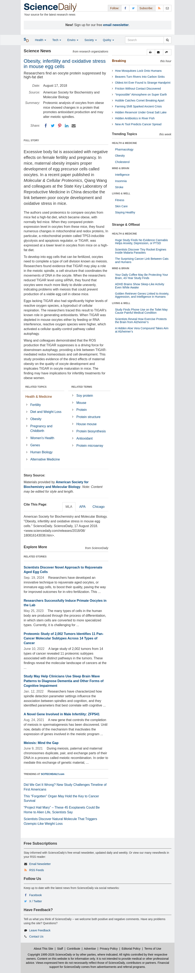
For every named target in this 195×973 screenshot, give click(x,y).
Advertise (90, 948)
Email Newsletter (40, 864)
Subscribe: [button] (146, 8)
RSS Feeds (36, 870)
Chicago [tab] (98, 506)
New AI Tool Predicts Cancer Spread (138, 124)
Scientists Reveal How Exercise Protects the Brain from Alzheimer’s (141, 320)
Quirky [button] (108, 40)
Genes (35, 445)
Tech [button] (56, 40)
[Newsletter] (167, 8)
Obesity (35, 419)
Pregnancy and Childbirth (41, 428)
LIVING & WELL (121, 193)
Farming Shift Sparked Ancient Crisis (138, 106)
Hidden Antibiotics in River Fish (135, 118)
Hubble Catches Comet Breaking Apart (139, 100)
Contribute (73, 948)
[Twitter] (52, 125)
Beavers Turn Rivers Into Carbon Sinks (140, 76)
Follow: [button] (114, 8)
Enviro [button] (72, 40)
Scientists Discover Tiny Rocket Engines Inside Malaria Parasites (140, 251)
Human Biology (41, 452)
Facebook (35, 895)
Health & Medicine (38, 396)
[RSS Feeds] (159, 8)
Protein (81, 409)
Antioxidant (84, 438)
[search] (167, 39)
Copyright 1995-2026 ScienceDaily (50, 954)
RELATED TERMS (81, 386)
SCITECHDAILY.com (52, 774)
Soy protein (84, 395)
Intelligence (122, 174)
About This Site (43, 948)
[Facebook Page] (125, 8)
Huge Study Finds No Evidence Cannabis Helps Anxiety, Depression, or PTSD (141, 241)
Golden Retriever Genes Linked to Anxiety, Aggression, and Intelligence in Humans (142, 295)
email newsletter (116, 25)
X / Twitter (35, 901)
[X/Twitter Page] (133, 8)
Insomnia (121, 181)
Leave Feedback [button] (39, 930)
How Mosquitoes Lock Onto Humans (138, 70)
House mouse (86, 424)
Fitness (119, 200)
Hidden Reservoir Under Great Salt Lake (140, 112)
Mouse (81, 402)
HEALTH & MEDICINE (124, 143)
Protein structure (88, 417)
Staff (60, 948)
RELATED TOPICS (36, 386)
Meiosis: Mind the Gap (41, 743)
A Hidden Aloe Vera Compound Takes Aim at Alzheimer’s (141, 330)
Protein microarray (89, 445)
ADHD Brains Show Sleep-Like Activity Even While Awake (139, 286)
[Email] (73, 125)
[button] (151, 52)
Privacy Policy (109, 948)
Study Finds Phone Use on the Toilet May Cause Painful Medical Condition (141, 311)
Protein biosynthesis (91, 431)
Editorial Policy (131, 948)
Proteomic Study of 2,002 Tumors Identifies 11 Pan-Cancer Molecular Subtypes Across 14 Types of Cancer (64, 638)
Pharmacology (124, 149)
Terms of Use (152, 948)
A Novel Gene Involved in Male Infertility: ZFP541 (62, 714)
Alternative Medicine (45, 459)
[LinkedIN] (66, 125)
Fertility (35, 405)
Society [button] (90, 40)
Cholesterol (122, 162)
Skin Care (121, 206)
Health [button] (40, 40)
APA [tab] (82, 506)
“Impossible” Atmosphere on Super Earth (141, 94)
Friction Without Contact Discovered (138, 88)
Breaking (119, 61)
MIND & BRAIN (120, 168)
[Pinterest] (59, 125)
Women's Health (42, 438)
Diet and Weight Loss (46, 412)
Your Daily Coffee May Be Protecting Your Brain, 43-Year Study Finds (141, 276)
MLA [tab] (69, 506)
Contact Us (36, 936)
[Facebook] (45, 125)
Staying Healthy (125, 212)
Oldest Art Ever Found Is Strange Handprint (142, 82)
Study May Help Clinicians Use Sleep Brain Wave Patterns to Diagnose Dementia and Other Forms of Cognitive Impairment (64, 680)
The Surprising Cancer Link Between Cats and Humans (142, 260)
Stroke (119, 187)
